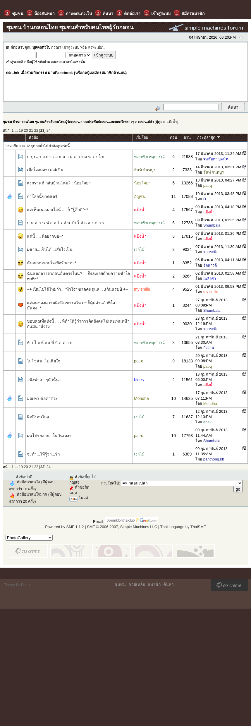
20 (26, 131)
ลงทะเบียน (96, 47)
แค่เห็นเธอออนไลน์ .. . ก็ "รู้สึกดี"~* (57, 209)
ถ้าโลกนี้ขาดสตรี (42, 196)
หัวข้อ (33, 137)
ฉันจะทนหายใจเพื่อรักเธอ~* (51, 263)
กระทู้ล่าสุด (208, 137)
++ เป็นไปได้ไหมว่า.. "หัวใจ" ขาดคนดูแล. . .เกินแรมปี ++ (77, 289)
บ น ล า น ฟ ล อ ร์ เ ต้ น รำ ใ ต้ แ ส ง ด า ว (65, 222)
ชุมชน (120, 584)
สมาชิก (154, 584)
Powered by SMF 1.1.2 (64, 527)
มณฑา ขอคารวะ (42, 398)
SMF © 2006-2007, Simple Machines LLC (122, 527)
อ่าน (187, 137)
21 (31, 131)
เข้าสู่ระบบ (70, 47)
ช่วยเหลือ (136, 584)
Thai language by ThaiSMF (183, 527)
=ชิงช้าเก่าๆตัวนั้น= (44, 379)
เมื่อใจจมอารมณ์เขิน (45, 169)
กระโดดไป (110, 483)
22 (36, 131)
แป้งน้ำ (171, 122)
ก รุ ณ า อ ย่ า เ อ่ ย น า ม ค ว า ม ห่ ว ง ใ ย (65, 156)
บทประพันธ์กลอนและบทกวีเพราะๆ (108, 122)
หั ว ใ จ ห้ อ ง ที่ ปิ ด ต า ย (49, 342)
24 (49, 131)
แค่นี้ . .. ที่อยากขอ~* (45, 236)
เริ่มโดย (142, 137)
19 (21, 131)
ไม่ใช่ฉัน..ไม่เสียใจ (43, 361)
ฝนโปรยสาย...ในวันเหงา (49, 435)
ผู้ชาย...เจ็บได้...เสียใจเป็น (50, 249)
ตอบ (173, 137)
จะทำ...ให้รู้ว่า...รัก (43, 454)
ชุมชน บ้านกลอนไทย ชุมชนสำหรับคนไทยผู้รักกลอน (41, 122)
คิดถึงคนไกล (38, 417)
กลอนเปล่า (146, 122)
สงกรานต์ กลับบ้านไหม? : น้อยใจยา (58, 183)
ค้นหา (168, 584)
